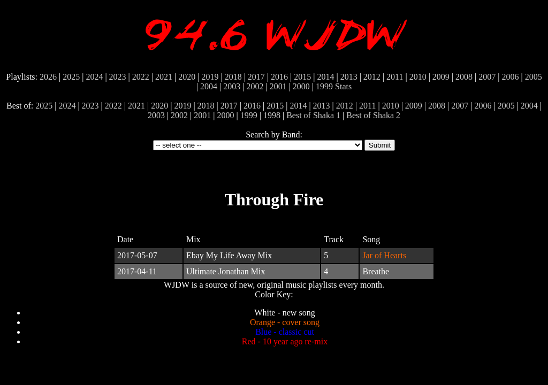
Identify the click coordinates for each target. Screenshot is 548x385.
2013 (348, 76)
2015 (302, 76)
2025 (71, 76)
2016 (279, 76)
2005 (533, 76)
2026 (48, 76)
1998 (271, 115)
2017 (256, 76)
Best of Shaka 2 (373, 115)
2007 (487, 76)
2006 (510, 76)
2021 (163, 76)
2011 (394, 76)
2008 (464, 76)
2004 (208, 86)
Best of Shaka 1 (313, 115)
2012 (371, 76)
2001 (278, 86)
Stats (343, 86)
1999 (324, 86)
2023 (117, 76)
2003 (231, 86)
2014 (325, 76)
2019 (209, 76)
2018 (233, 76)
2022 (140, 76)
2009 (441, 76)
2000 (301, 86)
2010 (418, 76)
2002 (254, 86)
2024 (94, 76)
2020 (186, 76)
